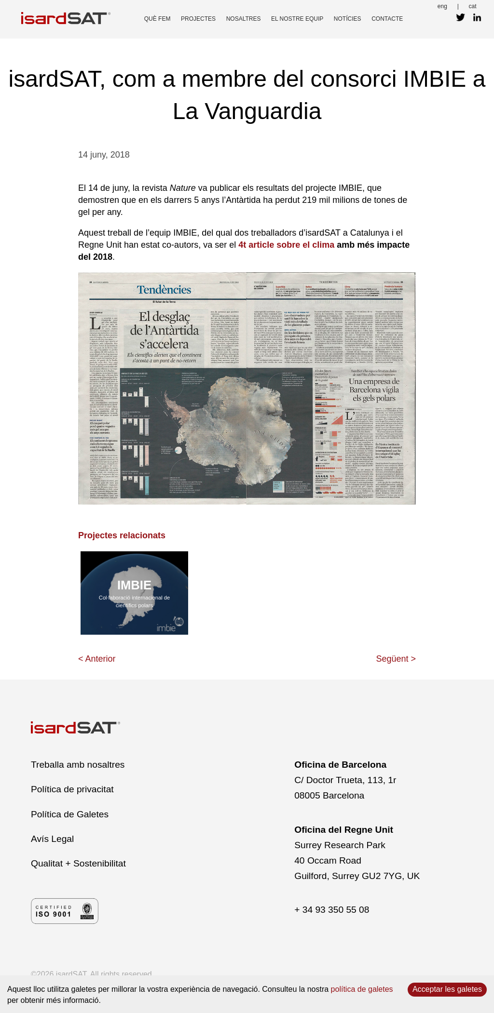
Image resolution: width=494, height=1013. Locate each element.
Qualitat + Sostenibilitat (78, 863)
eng (442, 6)
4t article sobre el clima (286, 245)
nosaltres (243, 18)
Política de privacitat (72, 789)
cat (473, 6)
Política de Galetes (70, 814)
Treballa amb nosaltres (77, 765)
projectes (198, 18)
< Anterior (97, 659)
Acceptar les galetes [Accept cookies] (447, 989)
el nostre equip (297, 18)
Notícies (347, 18)
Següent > (396, 659)
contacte (387, 18)
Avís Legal (52, 839)
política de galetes (362, 989)
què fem (157, 18)
